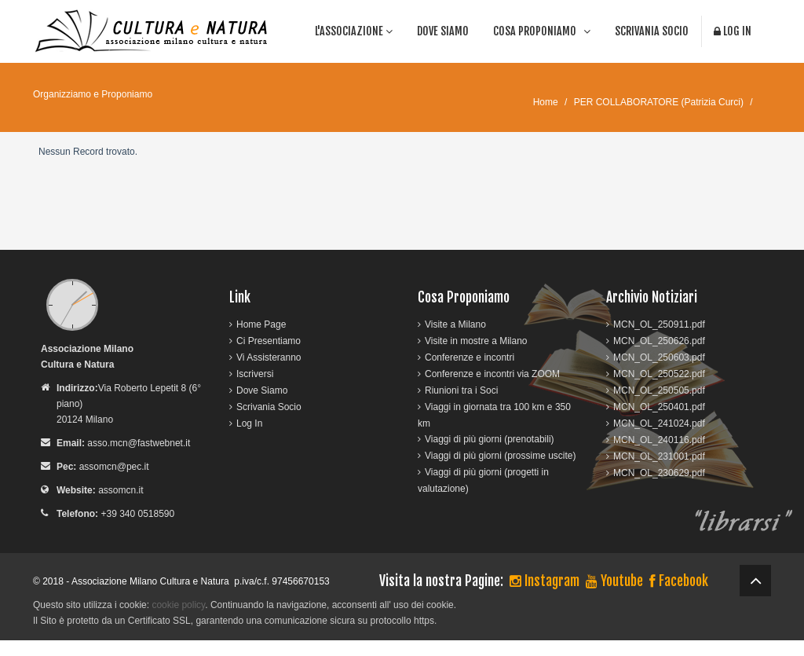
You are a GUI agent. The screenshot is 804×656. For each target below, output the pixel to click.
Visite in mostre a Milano (476, 340)
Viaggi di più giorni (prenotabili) (489, 439)
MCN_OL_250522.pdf (659, 373)
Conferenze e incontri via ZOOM (492, 373)
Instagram (544, 580)
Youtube (614, 580)
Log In (732, 31)
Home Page (261, 324)
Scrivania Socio (652, 31)
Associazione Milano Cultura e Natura (150, 581)
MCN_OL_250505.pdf (659, 390)
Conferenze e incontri (469, 357)
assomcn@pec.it (114, 466)
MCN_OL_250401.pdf (659, 406)
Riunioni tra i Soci (461, 390)
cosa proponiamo (541, 31)
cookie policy (178, 604)
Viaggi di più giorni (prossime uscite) (500, 455)
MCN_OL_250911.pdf (659, 324)
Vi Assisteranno (269, 357)
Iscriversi (254, 373)
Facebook (678, 580)
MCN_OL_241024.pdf (659, 423)
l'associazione (354, 31)
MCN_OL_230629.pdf (659, 472)
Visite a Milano (455, 324)
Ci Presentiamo (268, 340)
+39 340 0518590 (137, 513)
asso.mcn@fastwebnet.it (138, 443)
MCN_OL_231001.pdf (659, 456)
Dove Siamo (443, 31)
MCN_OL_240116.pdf (659, 439)
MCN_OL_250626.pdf (659, 340)
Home (545, 102)
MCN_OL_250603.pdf (659, 357)
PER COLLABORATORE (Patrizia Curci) (659, 102)
